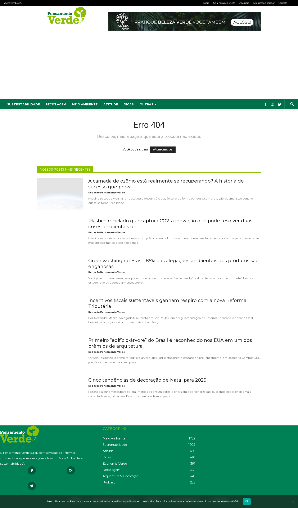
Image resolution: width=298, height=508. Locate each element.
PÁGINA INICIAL (162, 149)
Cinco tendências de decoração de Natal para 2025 (147, 380)
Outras (148, 104)
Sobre (206, 2)
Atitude (110, 104)
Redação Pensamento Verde (106, 192)
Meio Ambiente (85, 104)
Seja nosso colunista (224, 2)
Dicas (129, 104)
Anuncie (244, 2)
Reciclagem (56, 104)
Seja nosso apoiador (264, 2)
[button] (292, 105)
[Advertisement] (149, 68)
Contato (283, 2)
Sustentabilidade (23, 104)
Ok (247, 501)
